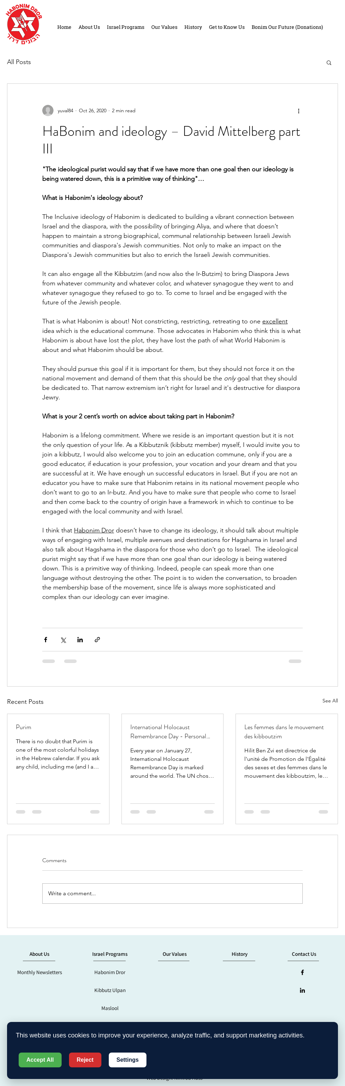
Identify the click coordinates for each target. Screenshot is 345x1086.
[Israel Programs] (110, 954)
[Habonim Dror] (110, 972)
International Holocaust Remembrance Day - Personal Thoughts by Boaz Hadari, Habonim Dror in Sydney (168, 731)
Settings (128, 1060)
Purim (23, 727)
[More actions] (298, 110)
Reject (85, 1060)
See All (330, 700)
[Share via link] (97, 639)
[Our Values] (175, 954)
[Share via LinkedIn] (80, 639)
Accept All (40, 1060)
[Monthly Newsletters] (39, 972)
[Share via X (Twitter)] (62, 639)
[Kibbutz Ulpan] (110, 990)
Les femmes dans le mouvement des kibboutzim (284, 731)
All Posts (19, 62)
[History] (239, 954)
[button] (329, 62)
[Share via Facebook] (45, 639)
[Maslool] (110, 1008)
